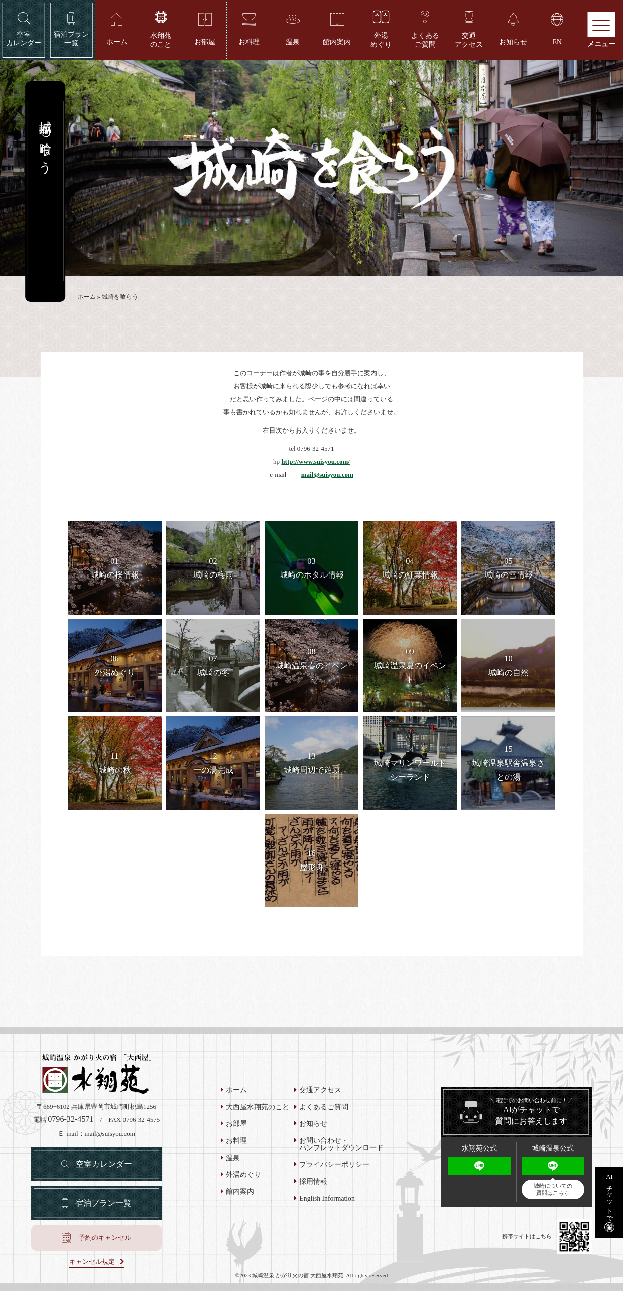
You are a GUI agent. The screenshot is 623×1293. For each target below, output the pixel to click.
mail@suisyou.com (327, 476)
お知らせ (313, 1125)
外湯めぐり (243, 1176)
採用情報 (313, 1183)
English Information (326, 1200)
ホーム (87, 298)
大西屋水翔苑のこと (257, 1108)
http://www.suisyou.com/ (315, 463)
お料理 (236, 1142)
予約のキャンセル (105, 1239)
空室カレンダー (104, 1165)
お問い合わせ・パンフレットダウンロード (341, 1146)
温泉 (233, 1159)
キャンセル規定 (92, 1263)
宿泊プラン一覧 (103, 1204)
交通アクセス (320, 1091)
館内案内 (240, 1193)
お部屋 (236, 1125)
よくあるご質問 (323, 1108)
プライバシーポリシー (334, 1166)
